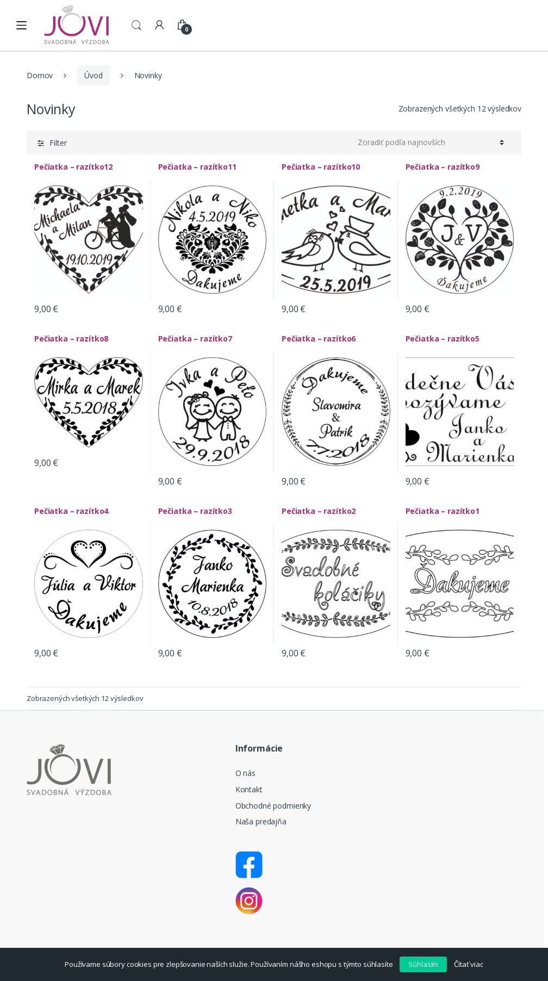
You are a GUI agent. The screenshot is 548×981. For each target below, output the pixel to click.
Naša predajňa (261, 821)
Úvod (93, 75)
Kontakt (249, 789)
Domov (40, 75)
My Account (159, 26)
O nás (245, 773)
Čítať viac (468, 964)
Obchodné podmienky (273, 805)
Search (136, 26)
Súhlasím (423, 964)
